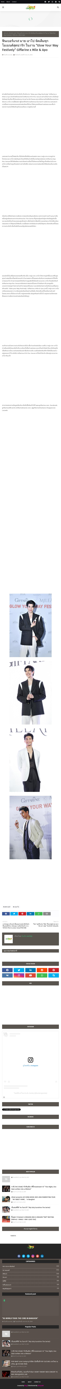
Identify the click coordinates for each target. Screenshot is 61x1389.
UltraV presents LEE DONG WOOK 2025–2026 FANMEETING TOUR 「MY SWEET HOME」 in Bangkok (33, 1198)
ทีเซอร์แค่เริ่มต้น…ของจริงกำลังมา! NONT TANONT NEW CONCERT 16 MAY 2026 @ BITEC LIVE (34, 1373)
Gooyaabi (41, 1385)
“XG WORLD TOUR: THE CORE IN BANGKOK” (20, 1318)
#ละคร (31, 1277)
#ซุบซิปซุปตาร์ (31, 1288)
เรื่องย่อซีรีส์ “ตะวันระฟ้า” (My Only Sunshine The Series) (30, 1207)
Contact (14, 2)
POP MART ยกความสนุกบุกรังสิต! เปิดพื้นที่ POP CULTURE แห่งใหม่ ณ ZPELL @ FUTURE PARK (34, 1363)
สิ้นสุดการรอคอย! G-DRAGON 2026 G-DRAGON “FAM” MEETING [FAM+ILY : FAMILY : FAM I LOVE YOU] (32, 1218)
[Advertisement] (30, 1006)
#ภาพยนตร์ (31, 1270)
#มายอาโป (16, 907)
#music (31, 1274)
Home (2, 2)
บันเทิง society (8, 55)
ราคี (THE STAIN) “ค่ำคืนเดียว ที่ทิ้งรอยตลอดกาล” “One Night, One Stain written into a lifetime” (33, 1188)
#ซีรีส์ (31, 1281)
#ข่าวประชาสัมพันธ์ (31, 1266)
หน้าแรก (6, 33)
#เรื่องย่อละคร (31, 1285)
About (8, 2)
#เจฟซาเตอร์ (12, 33)
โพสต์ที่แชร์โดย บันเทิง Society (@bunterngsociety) (30, 1093)
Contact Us (37, 1382)
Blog (25, 1385)
